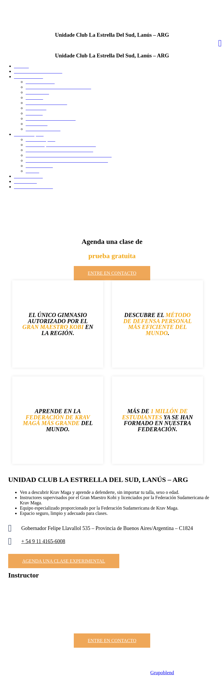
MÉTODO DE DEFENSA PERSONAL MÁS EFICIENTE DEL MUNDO (157, 324)
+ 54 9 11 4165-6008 (43, 541)
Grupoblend (162, 672)
